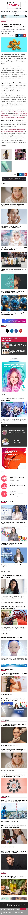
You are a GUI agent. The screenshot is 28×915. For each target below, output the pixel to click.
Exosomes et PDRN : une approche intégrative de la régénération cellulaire (13, 313)
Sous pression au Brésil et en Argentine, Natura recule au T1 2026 (12, 877)
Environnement (6, 796)
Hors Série (4, 633)
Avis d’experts (5, 571)
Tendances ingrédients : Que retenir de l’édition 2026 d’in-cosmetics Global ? (13, 270)
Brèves (3, 872)
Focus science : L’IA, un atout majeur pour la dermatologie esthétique (13, 725)
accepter (23, 909)
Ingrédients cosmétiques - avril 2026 (11, 637)
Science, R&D (5, 720)
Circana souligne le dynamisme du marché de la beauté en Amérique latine (14, 674)
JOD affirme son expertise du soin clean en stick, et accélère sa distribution (13, 826)
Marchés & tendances (8, 669)
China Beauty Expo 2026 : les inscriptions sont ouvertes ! (12, 399)
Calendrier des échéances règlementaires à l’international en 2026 (12, 544)
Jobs (2, 472)
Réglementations (6, 694)
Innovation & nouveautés (9, 821)
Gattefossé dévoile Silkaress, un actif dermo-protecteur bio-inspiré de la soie (13, 292)
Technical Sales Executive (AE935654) (17, 485)
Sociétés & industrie (7, 847)
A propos (4, 904)
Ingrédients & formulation (7, 20)
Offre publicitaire (19, 904)
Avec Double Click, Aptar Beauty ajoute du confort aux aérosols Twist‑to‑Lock (13, 775)
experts (5, 426)
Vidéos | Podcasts (7, 501)
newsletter (9, 905)
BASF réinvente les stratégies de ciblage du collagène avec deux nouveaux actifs (12, 205)
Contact (11, 904)
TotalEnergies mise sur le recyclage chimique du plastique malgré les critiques (14, 801)
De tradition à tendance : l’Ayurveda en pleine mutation (12, 576)
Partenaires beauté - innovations (10, 339)
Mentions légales (17, 905)
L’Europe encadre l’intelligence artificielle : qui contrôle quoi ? (13, 522)
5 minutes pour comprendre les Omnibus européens (11, 565)
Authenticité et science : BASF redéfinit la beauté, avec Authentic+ (13, 607)
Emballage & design (7, 770)
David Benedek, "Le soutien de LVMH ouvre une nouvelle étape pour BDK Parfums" (13, 851)
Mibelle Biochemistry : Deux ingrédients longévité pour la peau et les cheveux (14, 248)
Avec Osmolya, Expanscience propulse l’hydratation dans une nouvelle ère (11, 227)
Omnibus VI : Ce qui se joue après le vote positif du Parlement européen (12, 699)
